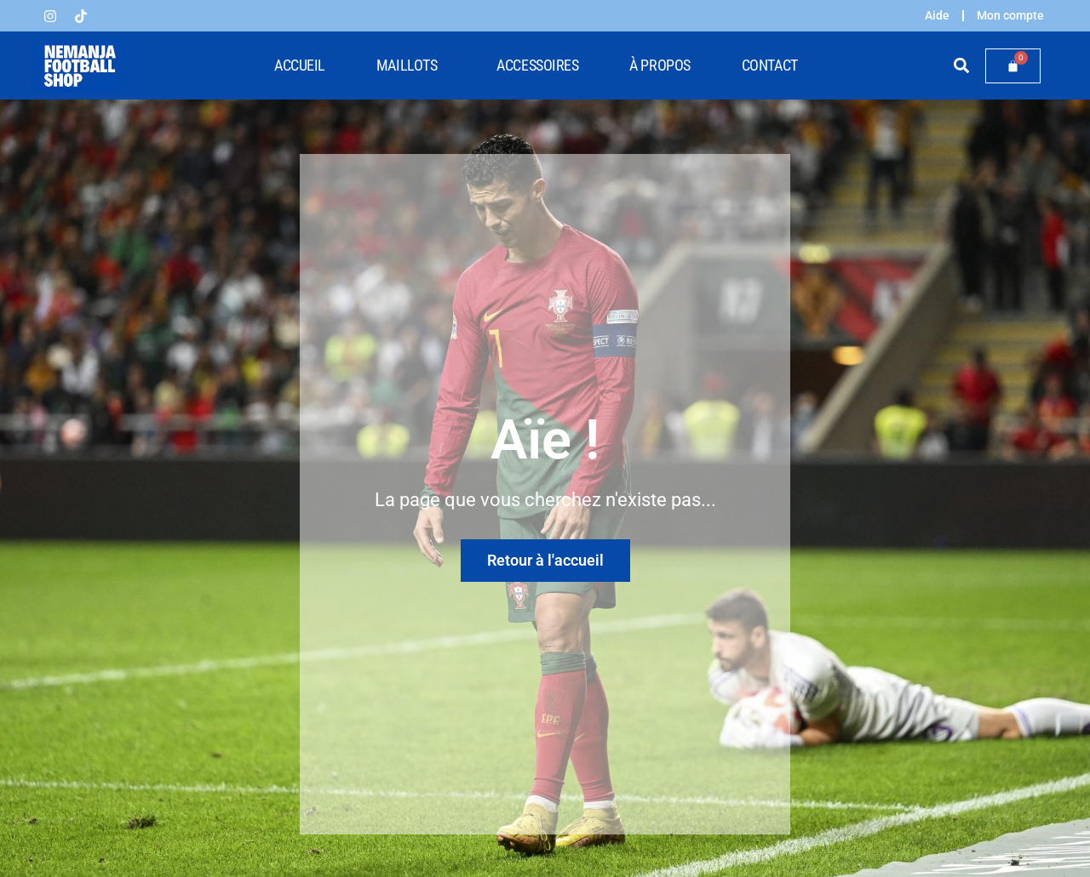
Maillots (410, 65)
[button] (962, 66)
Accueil (299, 65)
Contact (770, 65)
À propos (659, 65)
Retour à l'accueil (545, 560)
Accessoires (537, 65)
